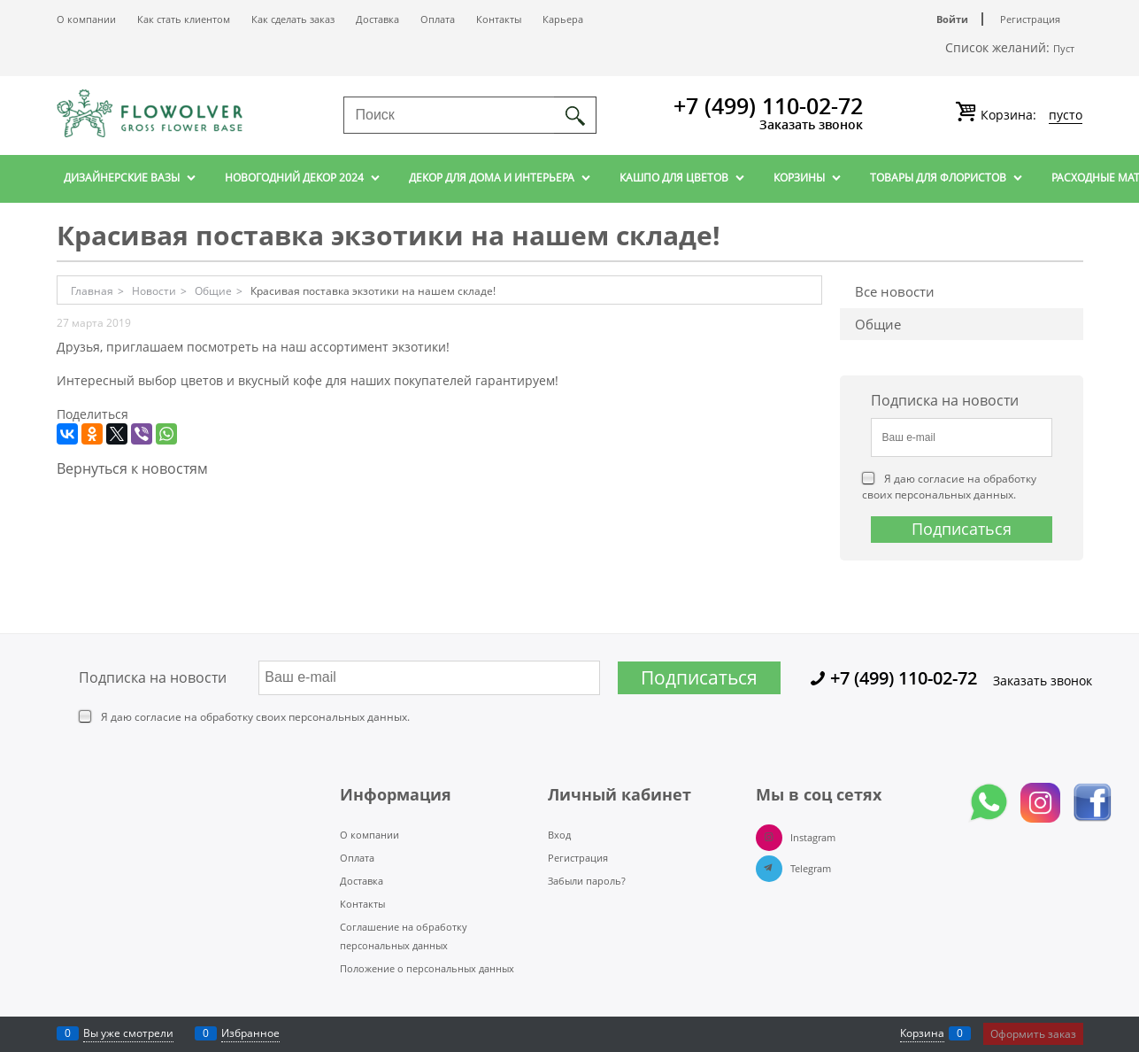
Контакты (498, 19)
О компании (86, 19)
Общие (878, 324)
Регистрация (1030, 19)
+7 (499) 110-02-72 (768, 105)
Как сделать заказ (293, 19)
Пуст (1063, 48)
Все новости (895, 291)
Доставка (377, 19)
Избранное (250, 1032)
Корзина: (1029, 115)
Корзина (922, 1032)
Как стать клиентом (183, 19)
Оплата (437, 19)
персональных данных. (955, 494)
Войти (952, 19)
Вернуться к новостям (132, 468)
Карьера (563, 19)
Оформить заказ (1033, 1033)
